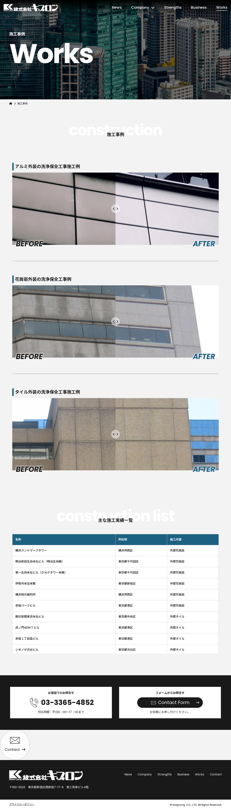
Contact (216, 774)
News (117, 7)
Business (199, 7)
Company (140, 7)
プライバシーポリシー (21, 804)
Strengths (173, 7)
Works (221, 7)
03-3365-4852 (67, 702)
